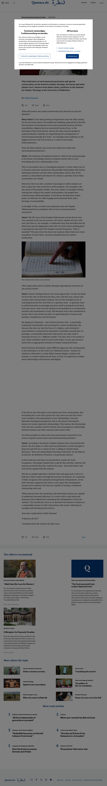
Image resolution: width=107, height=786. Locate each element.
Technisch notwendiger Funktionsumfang (35, 56)
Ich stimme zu (72, 56)
